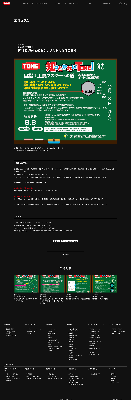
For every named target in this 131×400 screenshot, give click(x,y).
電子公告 (70, 342)
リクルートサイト (95, 325)
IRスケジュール (72, 351)
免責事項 (70, 357)
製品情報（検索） (10, 329)
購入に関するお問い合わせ (55, 378)
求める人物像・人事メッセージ (94, 349)
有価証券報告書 (72, 335)
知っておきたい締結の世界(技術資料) (75, 379)
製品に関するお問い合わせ (34, 378)
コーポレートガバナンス (75, 355)
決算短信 (70, 333)
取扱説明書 (29, 374)
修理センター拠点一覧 (12, 374)
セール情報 (113, 376)
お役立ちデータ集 (73, 382)
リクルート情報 (114, 383)
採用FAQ (91, 352)
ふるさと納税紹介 (52, 340)
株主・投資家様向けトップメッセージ (73, 330)
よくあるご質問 (72, 348)
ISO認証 (50, 351)
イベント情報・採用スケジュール (94, 332)
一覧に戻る (65, 254)
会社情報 (112, 378)
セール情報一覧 (52, 376)
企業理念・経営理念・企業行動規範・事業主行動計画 (55, 347)
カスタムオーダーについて (34, 329)
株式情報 (70, 346)
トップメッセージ (52, 329)
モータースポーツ (115, 325)
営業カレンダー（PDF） (54, 342)
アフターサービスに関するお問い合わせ (13, 379)
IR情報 (69, 325)
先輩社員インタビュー (95, 341)
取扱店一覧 (51, 374)
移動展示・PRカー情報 (33, 376)
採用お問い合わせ (94, 354)
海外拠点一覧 (51, 333)
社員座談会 (92, 343)
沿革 (49, 335)
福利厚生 (50, 344)
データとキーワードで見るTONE (95, 338)
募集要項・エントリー (95, 329)
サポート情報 (8, 364)
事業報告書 (71, 337)
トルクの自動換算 (73, 376)
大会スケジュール (115, 333)
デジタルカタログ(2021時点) (10, 332)
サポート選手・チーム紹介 (117, 331)
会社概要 (50, 331)
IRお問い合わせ (72, 359)
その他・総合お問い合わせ (75, 384)
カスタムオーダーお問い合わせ (31, 332)
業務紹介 (91, 346)
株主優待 (70, 353)
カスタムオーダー (31, 325)
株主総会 (70, 344)
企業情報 (49, 325)
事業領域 (50, 338)
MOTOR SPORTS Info (116, 329)
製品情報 (7, 325)
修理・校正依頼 (10, 376)
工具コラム (71, 374)
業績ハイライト (72, 339)
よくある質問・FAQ (11, 335)
